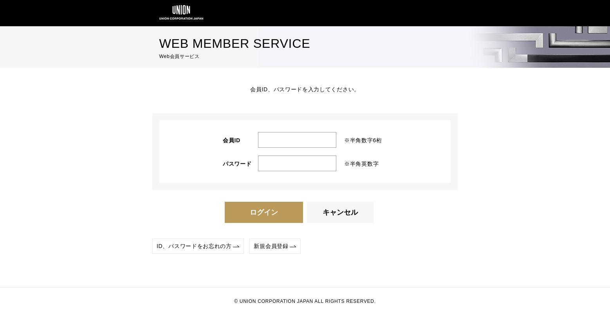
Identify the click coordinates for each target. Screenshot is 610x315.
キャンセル (340, 212)
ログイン (264, 212)
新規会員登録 (271, 246)
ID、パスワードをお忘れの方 (194, 246)
